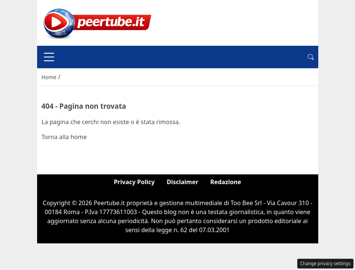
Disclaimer (182, 182)
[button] (311, 57)
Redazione (225, 182)
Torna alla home (64, 137)
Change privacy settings (325, 263)
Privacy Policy (134, 182)
